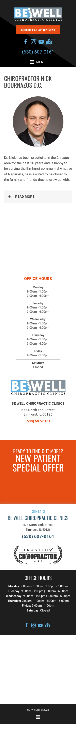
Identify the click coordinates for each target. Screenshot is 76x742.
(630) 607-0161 (38, 52)
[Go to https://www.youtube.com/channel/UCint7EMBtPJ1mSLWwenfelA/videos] (41, 42)
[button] (38, 196)
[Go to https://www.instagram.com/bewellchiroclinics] (33, 42)
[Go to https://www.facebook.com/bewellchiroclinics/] (25, 42)
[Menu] (38, 717)
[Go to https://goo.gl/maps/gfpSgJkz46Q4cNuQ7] (48, 42)
